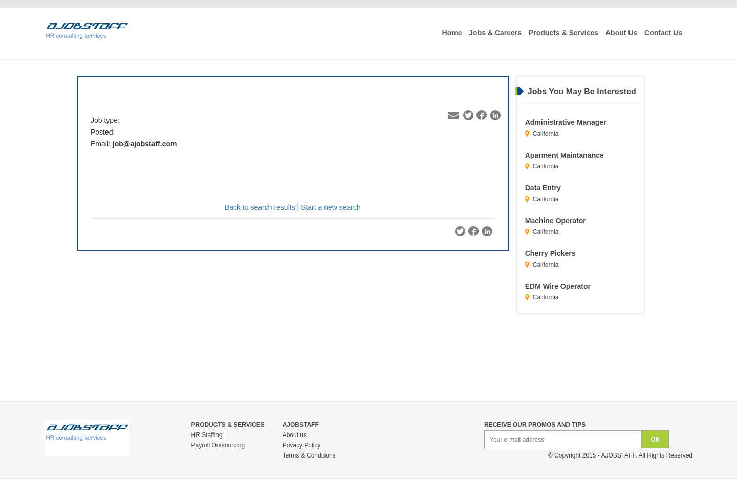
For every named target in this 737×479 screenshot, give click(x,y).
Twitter (468, 115)
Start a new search (331, 207)
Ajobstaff (618, 455)
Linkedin (495, 115)
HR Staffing (207, 435)
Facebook (481, 115)
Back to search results (260, 207)
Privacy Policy (302, 445)
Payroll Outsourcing (218, 445)
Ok (655, 439)
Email (454, 115)
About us (295, 435)
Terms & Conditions (309, 455)
